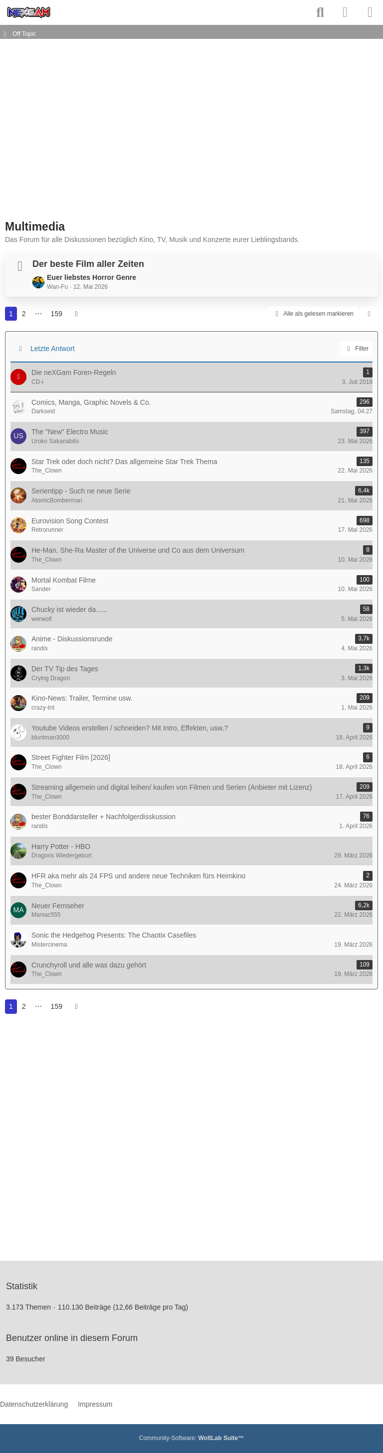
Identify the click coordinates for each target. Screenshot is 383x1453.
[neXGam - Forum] (28, 12)
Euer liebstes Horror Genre (91, 277)
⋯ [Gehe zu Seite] (38, 314)
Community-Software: (191, 1438)
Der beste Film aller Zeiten (88, 264)
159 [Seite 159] (56, 314)
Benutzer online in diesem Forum (72, 1338)
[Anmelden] (345, 12)
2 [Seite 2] (24, 314)
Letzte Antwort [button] (52, 349)
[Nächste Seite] (76, 314)
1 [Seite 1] (11, 314)
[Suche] (320, 12)
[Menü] (370, 12)
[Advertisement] (121, 133)
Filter (356, 349)
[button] (369, 314)
